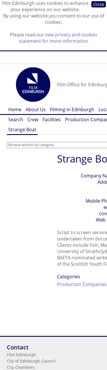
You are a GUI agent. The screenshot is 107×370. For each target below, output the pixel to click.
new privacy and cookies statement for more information (58, 38)
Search (15, 119)
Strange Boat (22, 129)
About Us (36, 109)
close (98, 4)
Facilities (52, 119)
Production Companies (82, 284)
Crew (32, 119)
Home (14, 109)
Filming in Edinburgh (72, 109)
